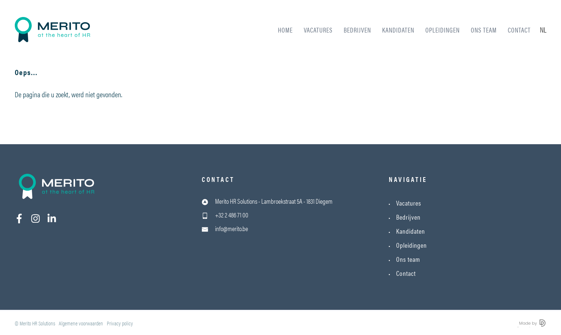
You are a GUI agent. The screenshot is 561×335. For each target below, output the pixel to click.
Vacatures (318, 29)
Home (285, 29)
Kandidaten (398, 29)
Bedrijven (357, 29)
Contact (519, 29)
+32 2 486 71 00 (231, 214)
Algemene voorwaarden (81, 323)
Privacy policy (120, 323)
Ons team (484, 29)
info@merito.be (231, 228)
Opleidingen (442, 29)
